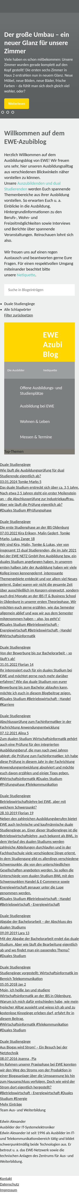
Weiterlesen (16, 104)
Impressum (8, 1190)
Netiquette (26, 274)
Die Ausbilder (15, 370)
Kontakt (6, 1178)
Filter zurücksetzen (18, 315)
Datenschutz (9, 1184)
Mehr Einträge (11, 1104)
